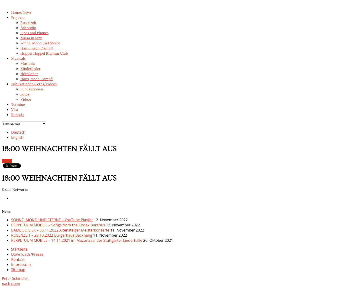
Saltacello (28, 28)
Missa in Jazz (31, 38)
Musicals (18, 58)
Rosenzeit (28, 23)
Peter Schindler (15, 278)
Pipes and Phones (34, 33)
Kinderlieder (30, 69)
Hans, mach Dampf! (36, 48)
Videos (25, 99)
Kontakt (17, 115)
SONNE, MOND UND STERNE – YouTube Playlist (52, 219)
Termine (18, 105)
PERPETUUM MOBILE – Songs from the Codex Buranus (58, 225)
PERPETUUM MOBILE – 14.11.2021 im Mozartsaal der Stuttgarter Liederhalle (76, 240)
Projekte (17, 18)
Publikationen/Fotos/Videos (34, 84)
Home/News (21, 12)
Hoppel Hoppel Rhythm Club (44, 53)
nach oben (11, 283)
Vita (14, 110)
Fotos (24, 94)
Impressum (21, 264)
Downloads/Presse (27, 254)
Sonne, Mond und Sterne (40, 43)
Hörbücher (29, 74)
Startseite (19, 249)
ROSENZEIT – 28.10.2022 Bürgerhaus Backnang (51, 235)
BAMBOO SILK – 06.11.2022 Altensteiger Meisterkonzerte (60, 230)
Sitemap (18, 269)
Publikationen (31, 89)
